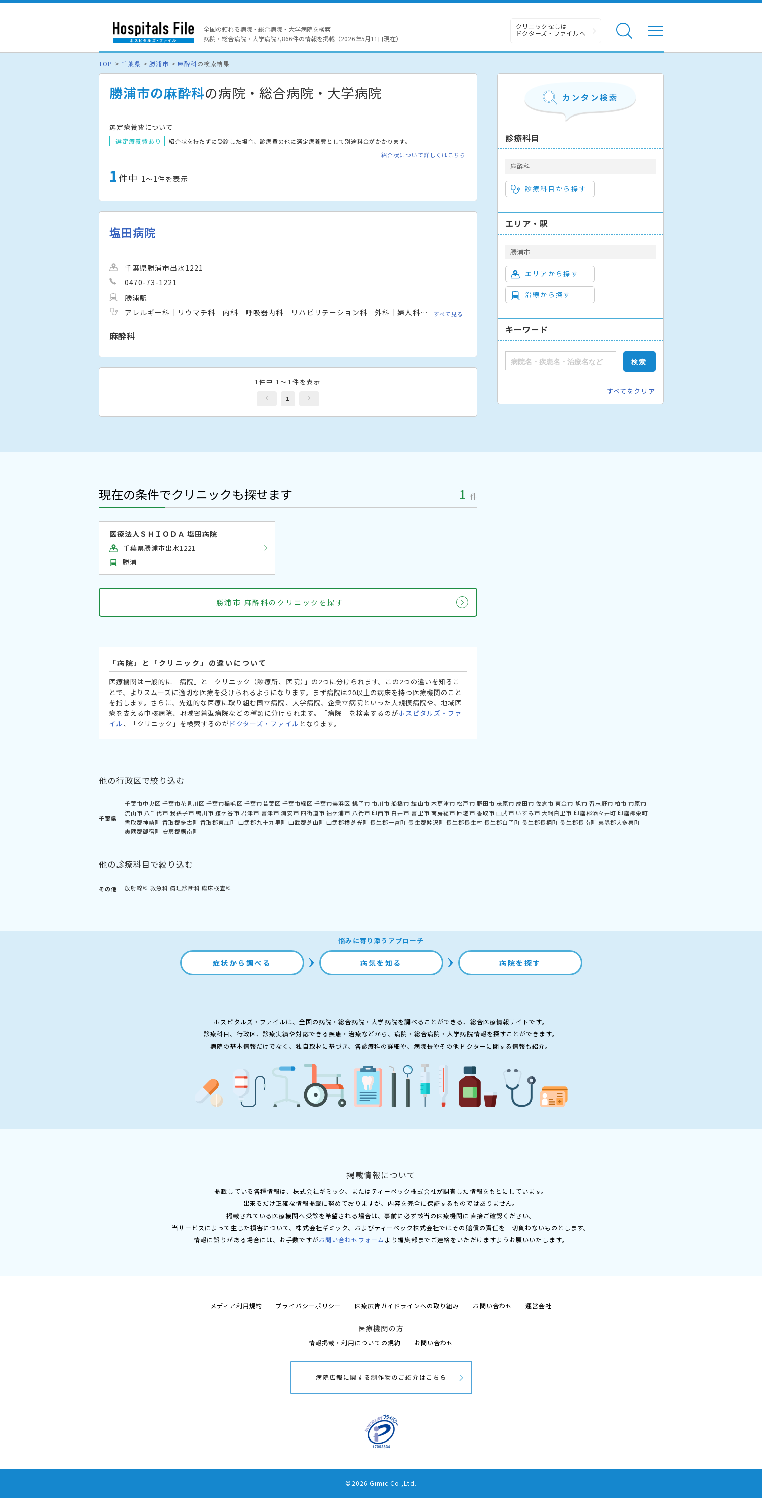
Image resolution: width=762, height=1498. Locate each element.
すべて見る (448, 314)
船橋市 (400, 803)
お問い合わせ (492, 1305)
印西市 (381, 813)
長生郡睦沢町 (426, 822)
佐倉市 (545, 803)
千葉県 (131, 63)
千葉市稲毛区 (224, 803)
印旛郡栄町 (633, 813)
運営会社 (538, 1305)
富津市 (270, 813)
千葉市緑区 (297, 803)
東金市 (564, 803)
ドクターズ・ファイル (264, 723)
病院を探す (520, 963)
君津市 (250, 813)
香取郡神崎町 (143, 822)
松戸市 (466, 803)
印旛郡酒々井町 (595, 813)
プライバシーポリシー (308, 1305)
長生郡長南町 (578, 822)
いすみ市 (528, 813)
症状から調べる (242, 963)
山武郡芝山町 (306, 822)
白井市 (400, 813)
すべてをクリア (631, 391)
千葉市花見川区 (183, 803)
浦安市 (290, 813)
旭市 (581, 803)
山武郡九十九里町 (262, 822)
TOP (105, 63)
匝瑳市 (466, 813)
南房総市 (443, 813)
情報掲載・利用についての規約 (355, 1342)
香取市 (486, 813)
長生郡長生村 (464, 822)
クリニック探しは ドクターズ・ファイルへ (551, 29)
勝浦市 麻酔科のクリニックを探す (280, 602)
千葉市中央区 (143, 803)
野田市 (486, 803)
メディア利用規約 (236, 1305)
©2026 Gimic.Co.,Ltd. (381, 1483)
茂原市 (505, 803)
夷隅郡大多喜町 (619, 822)
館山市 (420, 803)
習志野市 (601, 803)
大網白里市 (557, 813)
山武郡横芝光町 (347, 822)
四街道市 (313, 813)
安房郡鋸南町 (180, 831)
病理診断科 (185, 888)
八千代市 (156, 813)
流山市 (134, 813)
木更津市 (443, 803)
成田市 (525, 803)
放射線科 (137, 888)
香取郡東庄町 (218, 822)
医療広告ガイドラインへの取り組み (407, 1305)
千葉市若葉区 (262, 803)
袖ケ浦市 (338, 813)
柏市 (621, 803)
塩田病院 (132, 232)
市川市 (381, 803)
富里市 (420, 813)
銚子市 (361, 803)
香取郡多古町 (180, 822)
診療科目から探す (549, 189)
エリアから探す (545, 274)
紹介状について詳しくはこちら (423, 155)
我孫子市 (182, 813)
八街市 (361, 813)
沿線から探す (541, 295)
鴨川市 (205, 813)
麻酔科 (187, 63)
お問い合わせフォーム (351, 1239)
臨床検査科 (217, 888)
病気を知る (381, 963)
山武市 (505, 813)
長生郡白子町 (502, 822)
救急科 (159, 888)
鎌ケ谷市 (227, 813)
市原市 (637, 803)
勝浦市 (159, 63)
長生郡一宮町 (388, 822)
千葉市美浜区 (332, 803)
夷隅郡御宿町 (143, 831)
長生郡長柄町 (540, 822)
